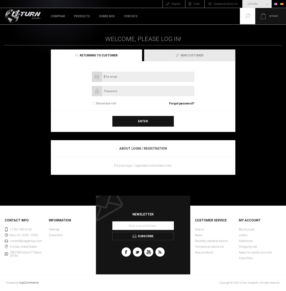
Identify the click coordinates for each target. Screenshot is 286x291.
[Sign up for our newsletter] (143, 225)
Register (176, 3)
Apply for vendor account (255, 252)
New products (204, 252)
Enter (197, 3)
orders (243, 235)
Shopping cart (248, 246)
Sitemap (54, 229)
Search (199, 229)
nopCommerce (29, 282)
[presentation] (96, 55)
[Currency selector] (257, 4)
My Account (246, 229)
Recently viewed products (211, 241)
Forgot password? (181, 103)
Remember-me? (106, 103)
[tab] (97, 55)
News (198, 235)
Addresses (246, 241)
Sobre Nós (56, 235)
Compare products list (225, 3)
